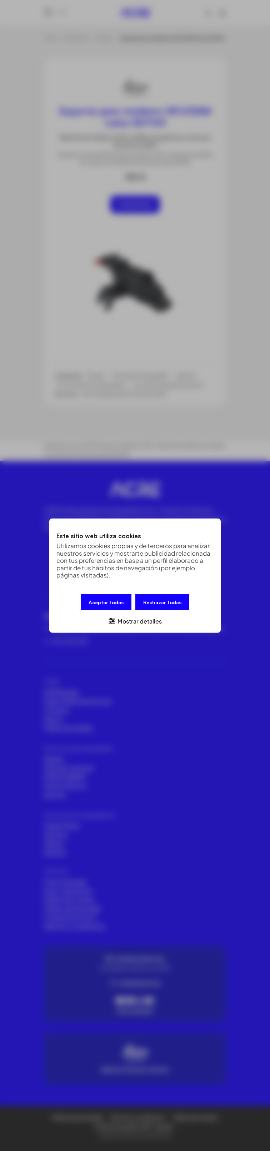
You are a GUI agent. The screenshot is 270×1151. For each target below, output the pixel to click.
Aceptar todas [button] (106, 602)
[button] (135, 620)
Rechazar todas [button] (162, 602)
